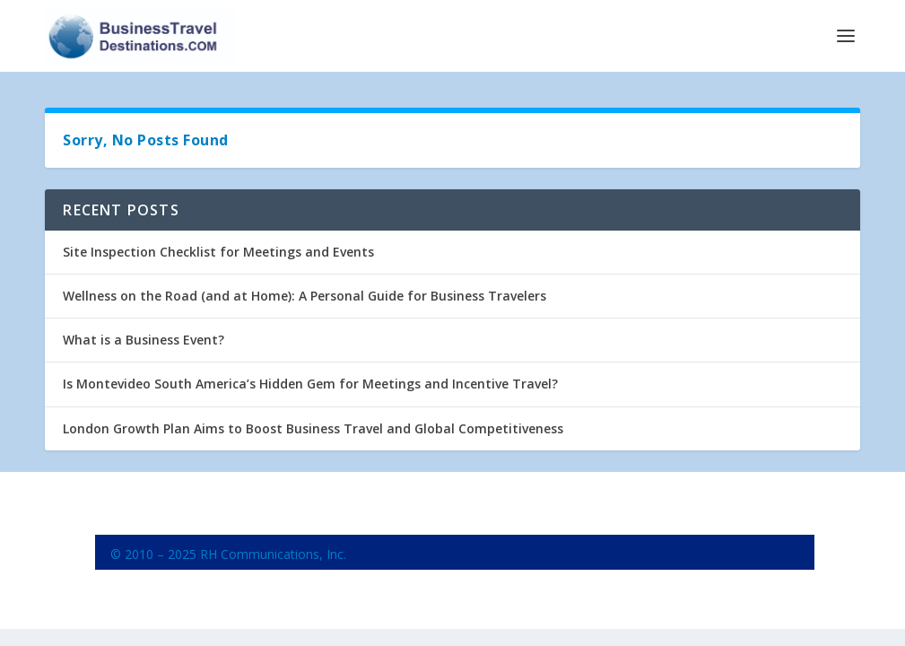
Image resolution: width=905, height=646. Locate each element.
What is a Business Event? (143, 339)
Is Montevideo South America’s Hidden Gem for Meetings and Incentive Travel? (310, 383)
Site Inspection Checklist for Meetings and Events (218, 251)
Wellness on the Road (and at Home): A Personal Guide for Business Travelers (304, 295)
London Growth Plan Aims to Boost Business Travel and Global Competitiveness (313, 428)
